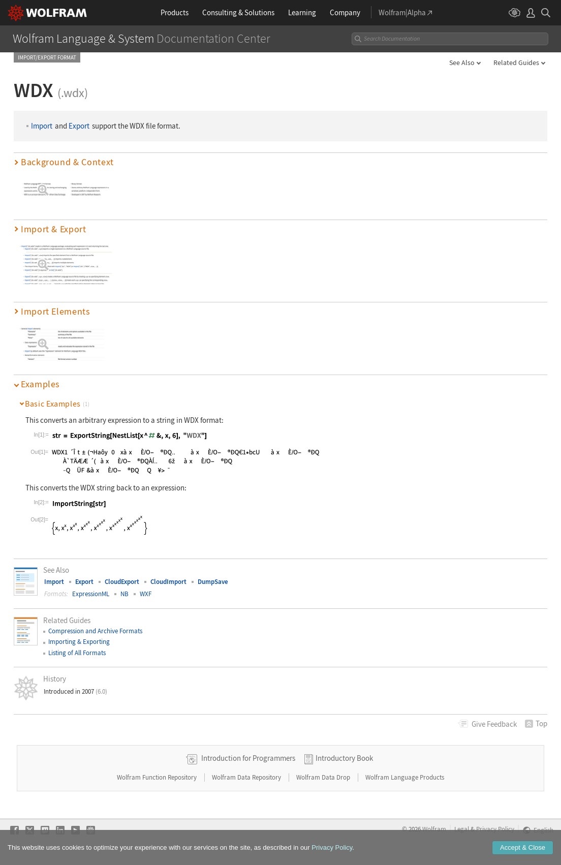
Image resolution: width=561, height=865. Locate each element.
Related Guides (516, 62)
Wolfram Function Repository (157, 777)
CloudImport (168, 581)
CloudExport (122, 581)
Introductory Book (344, 758)
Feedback (494, 724)
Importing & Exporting (79, 641)
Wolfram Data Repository (247, 777)
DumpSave (213, 581)
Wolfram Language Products (404, 777)
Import (41, 126)
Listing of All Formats (77, 652)
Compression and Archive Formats (95, 631)
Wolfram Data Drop (324, 777)
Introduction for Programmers (248, 758)
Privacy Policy (495, 829)
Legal (461, 829)
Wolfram (434, 829)
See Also (462, 62)
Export (79, 126)
